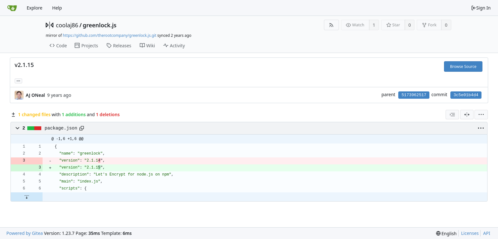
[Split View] (467, 114)
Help (57, 8)
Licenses (470, 233)
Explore (34, 8)
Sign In (481, 8)
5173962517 (413, 95)
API (486, 233)
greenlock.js (100, 25)
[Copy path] (81, 128)
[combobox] (452, 114)
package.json (61, 128)
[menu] (481, 114)
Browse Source (463, 66)
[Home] (12, 8)
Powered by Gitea (24, 233)
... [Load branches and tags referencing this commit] (18, 80)
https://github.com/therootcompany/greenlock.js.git (109, 35)
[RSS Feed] (331, 25)
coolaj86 (67, 25)
